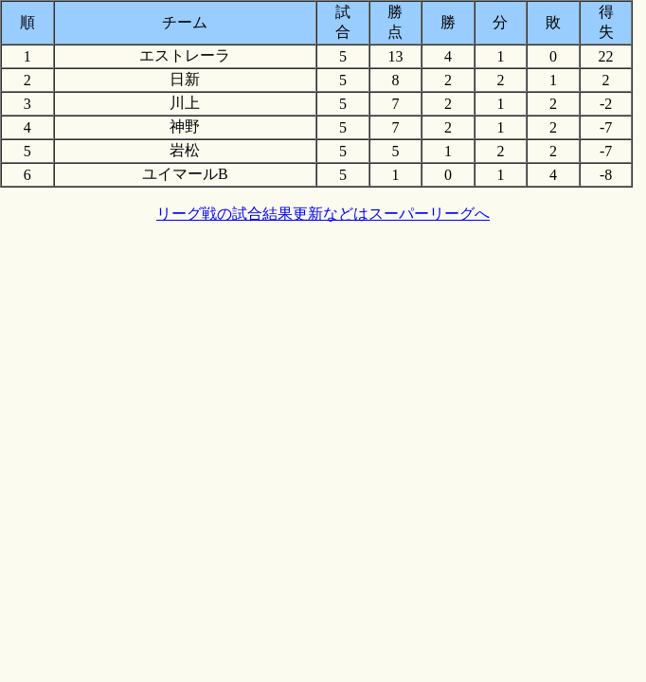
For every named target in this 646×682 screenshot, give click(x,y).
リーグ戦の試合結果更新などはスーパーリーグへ (323, 214)
